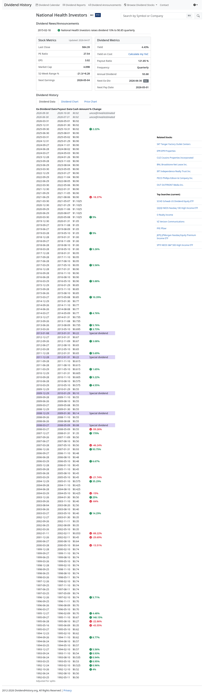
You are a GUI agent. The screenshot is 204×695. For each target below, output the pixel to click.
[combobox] (158, 16)
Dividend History (17, 4)
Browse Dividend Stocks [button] (139, 5)
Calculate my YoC (138, 54)
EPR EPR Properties (166, 150)
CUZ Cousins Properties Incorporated (175, 157)
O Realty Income (165, 214)
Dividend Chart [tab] (69, 101)
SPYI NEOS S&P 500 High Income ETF (175, 245)
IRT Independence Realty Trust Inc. (174, 171)
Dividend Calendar (48, 5)
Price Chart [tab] (90, 101)
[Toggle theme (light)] (195, 5)
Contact (164, 5)
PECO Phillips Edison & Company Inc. (175, 178)
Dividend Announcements (104, 5)
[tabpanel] (93, 395)
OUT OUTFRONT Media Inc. (170, 184)
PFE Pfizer (161, 228)
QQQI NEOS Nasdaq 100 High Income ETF (177, 208)
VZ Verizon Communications (170, 221)
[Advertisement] (17, 74)
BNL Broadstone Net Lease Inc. (172, 164)
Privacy (67, 690)
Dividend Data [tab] (47, 101)
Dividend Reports (74, 5)
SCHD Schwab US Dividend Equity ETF (175, 201)
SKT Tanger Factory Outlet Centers (173, 144)
